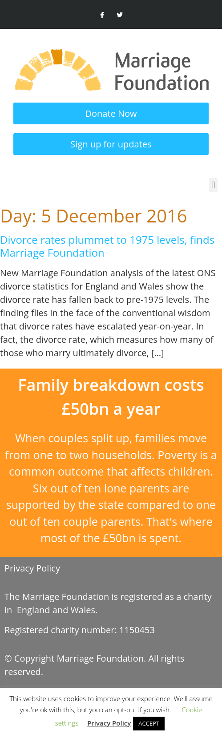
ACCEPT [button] (148, 723)
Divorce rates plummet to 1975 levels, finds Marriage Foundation (107, 246)
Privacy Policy (32, 568)
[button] (213, 185)
